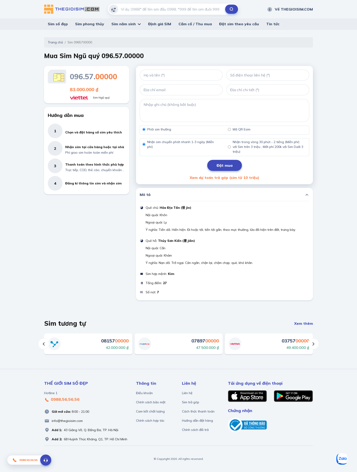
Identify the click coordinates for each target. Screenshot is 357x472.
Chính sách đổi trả (195, 430)
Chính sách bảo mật (150, 402)
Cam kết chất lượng (150, 411)
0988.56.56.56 (61, 400)
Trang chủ (55, 42)
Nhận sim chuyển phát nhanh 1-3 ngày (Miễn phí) (180, 144)
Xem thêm (303, 323)
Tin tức (273, 24)
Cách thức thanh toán (198, 411)
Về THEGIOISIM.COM (290, 9)
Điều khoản (144, 393)
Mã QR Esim (241, 129)
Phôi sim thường (159, 129)
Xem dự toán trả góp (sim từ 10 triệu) (224, 177)
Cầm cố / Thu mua (195, 24)
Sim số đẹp (58, 24)
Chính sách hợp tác (150, 420)
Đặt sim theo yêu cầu (239, 24)
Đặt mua (224, 165)
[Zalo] (342, 459)
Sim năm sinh (123, 24)
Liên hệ (187, 393)
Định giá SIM (159, 24)
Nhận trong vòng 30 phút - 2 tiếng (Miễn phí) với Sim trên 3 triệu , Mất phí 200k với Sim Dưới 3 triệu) (268, 147)
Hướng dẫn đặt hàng (197, 420)
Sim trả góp (190, 402)
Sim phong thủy (89, 24)
